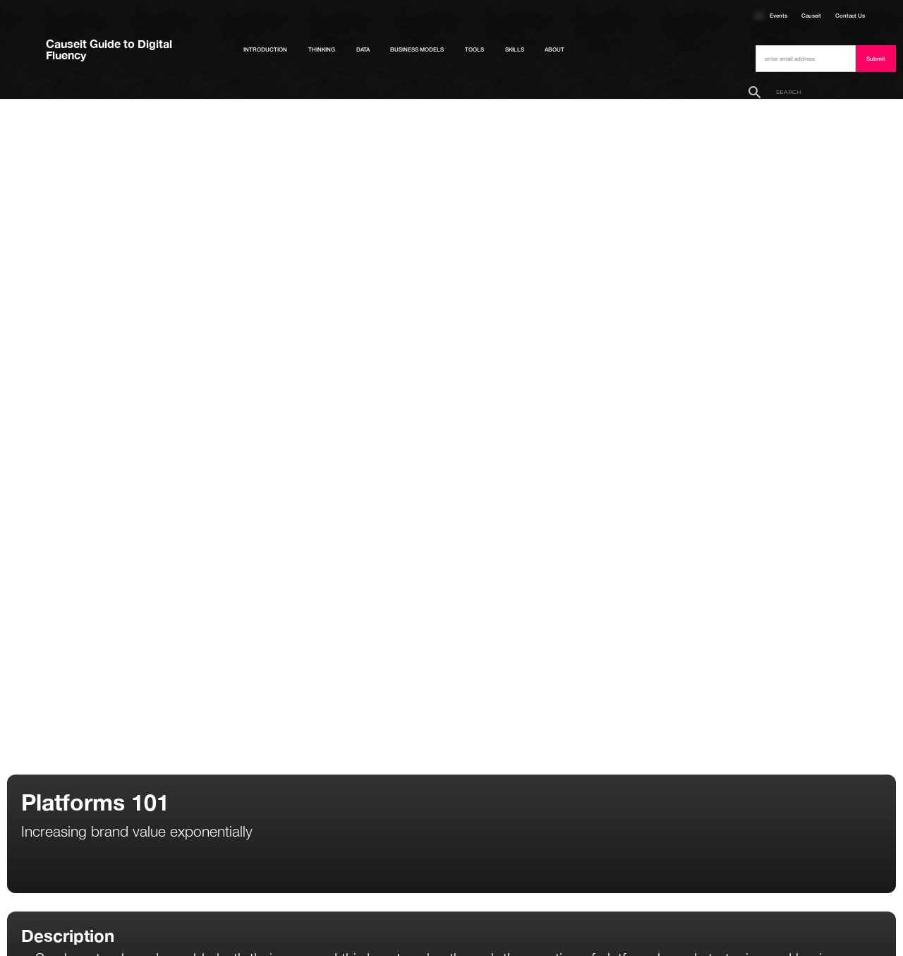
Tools (474, 49)
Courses (759, 15)
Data (363, 49)
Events (778, 15)
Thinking (321, 49)
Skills (514, 49)
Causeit (811, 15)
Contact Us (850, 15)
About (554, 49)
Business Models (417, 49)
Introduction (265, 49)
